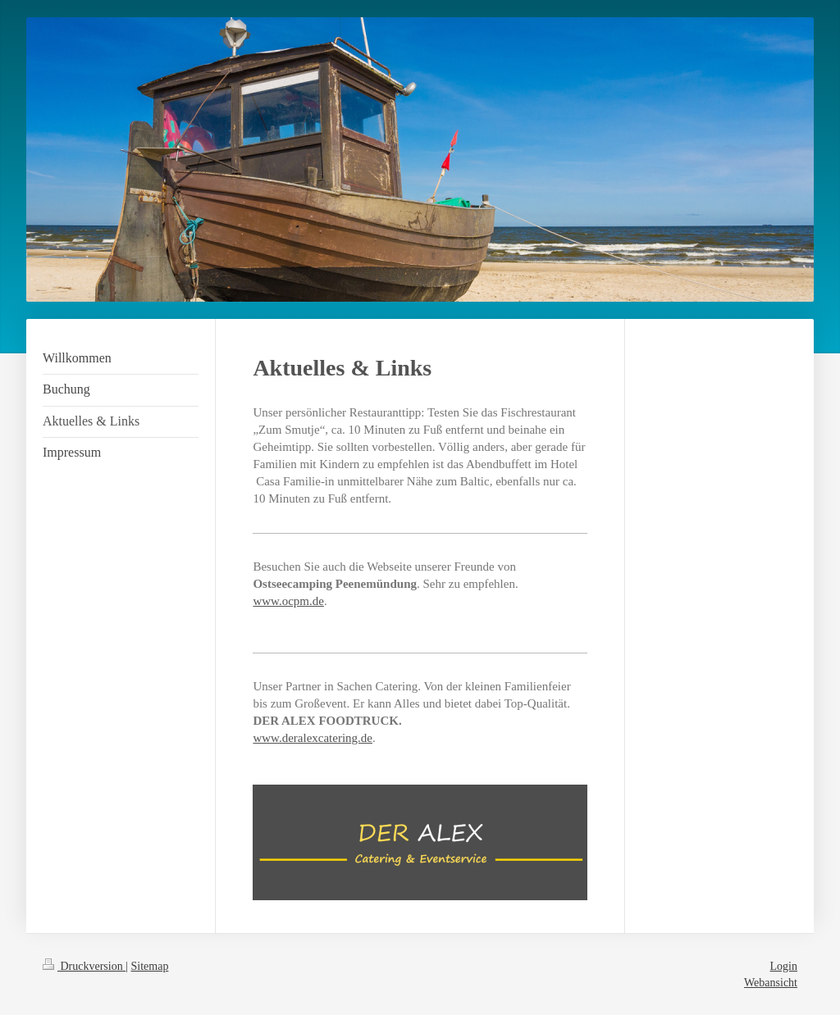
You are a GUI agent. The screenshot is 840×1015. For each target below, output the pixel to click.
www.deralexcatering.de (312, 737)
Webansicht (770, 982)
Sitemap (150, 966)
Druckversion (84, 966)
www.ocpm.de (288, 601)
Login (783, 966)
